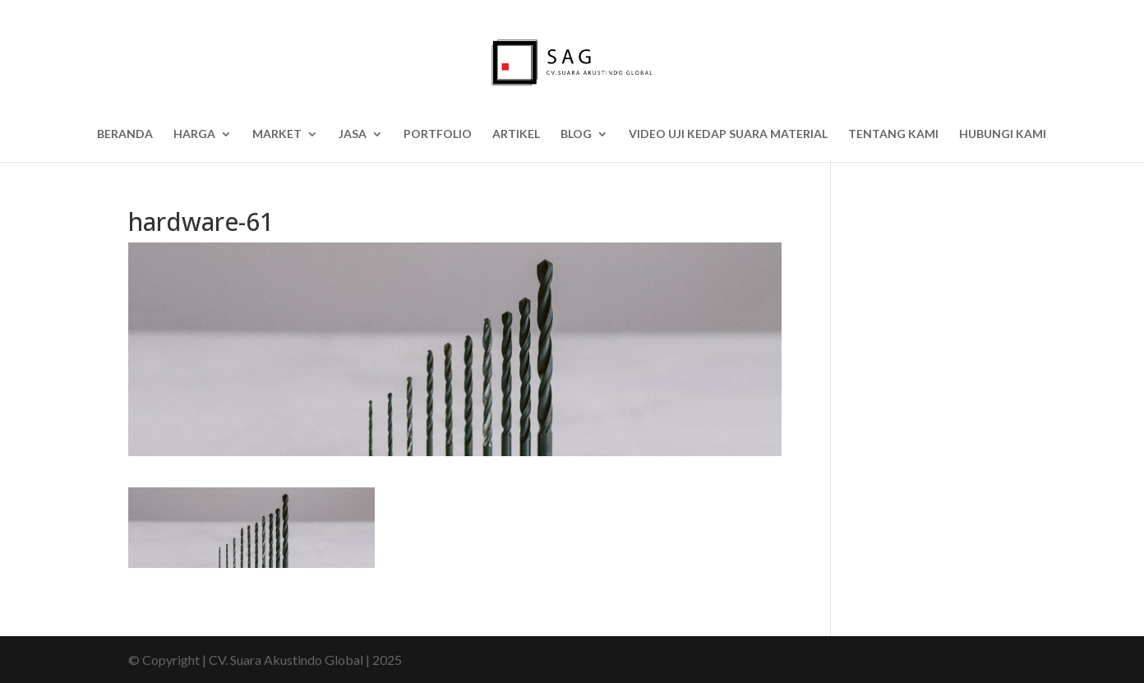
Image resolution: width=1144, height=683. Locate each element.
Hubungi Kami (1002, 134)
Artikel (516, 134)
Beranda (125, 134)
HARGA (194, 134)
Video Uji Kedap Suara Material (728, 134)
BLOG (576, 134)
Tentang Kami (893, 134)
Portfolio (438, 134)
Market (277, 134)
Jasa (353, 134)
